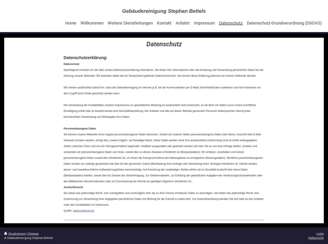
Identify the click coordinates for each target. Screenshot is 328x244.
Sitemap (33, 234)
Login (320, 234)
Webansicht (316, 238)
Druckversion (15, 234)
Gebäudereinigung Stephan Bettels (164, 11)
